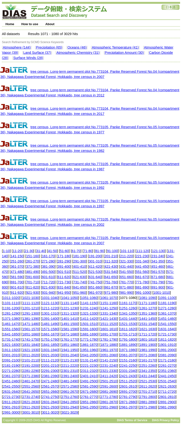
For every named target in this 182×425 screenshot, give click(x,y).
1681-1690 (89, 334)
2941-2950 (89, 407)
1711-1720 (147, 334)
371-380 (32, 266)
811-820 (32, 287)
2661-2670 (69, 391)
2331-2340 (128, 371)
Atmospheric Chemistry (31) (78, 52)
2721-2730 (11, 397)
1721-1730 (167, 334)
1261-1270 (147, 308)
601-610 (48, 277)
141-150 (17, 256)
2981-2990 (167, 407)
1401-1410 (69, 319)
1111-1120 (30, 303)
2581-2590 (89, 386)
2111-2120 (50, 360)
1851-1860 (69, 345)
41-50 (52, 251)
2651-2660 (50, 391)
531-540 (111, 272)
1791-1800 (128, 339)
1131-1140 (69, 303)
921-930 (32, 292)
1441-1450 (147, 319)
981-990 (126, 292)
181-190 (79, 256)
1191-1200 (11, 308)
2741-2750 (50, 397)
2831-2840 (50, 402)
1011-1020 (11, 298)
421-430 (111, 266)
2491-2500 (89, 381)
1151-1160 (108, 303)
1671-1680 (69, 334)
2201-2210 (50, 365)
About (50, 24)
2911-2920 (30, 407)
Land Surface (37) (37, 52)
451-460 (157, 266)
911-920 (17, 292)
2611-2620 (147, 386)
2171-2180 (167, 360)
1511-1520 (108, 324)
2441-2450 (167, 376)
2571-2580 (69, 386)
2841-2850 (69, 402)
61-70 (76, 251)
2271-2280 (11, 371)
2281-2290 (30, 371)
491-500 (48, 272)
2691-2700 (128, 391)
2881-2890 (147, 402)
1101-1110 (11, 303)
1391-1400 (50, 319)
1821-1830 (11, 345)
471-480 (17, 272)
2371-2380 (30, 376)
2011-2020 (30, 355)
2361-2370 (11, 376)
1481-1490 (50, 324)
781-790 (157, 282)
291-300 (79, 261)
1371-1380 (11, 319)
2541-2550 (11, 386)
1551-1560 (11, 329)
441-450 (142, 266)
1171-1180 (147, 303)
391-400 (64, 266)
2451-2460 (11, 381)
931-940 (48, 292)
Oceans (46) (77, 47)
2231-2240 (108, 365)
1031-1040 (50, 298)
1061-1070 (108, 298)
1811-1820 (167, 339)
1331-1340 (108, 313)
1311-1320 (69, 313)
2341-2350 (147, 371)
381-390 (48, 266)
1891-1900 (147, 345)
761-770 (126, 282)
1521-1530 (128, 324)
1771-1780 (89, 339)
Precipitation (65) (49, 47)
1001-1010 (161, 292)
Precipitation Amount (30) (124, 52)
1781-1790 (108, 339)
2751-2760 (69, 397)
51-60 (64, 251)
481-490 (32, 272)
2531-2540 (167, 381)
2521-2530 (147, 381)
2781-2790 (128, 397)
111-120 (142, 251)
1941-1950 (69, 350)
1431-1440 (128, 319)
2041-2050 (89, 355)
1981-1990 (147, 350)
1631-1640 (167, 329)
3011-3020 (50, 412)
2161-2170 (147, 360)
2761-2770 (89, 397)
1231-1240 (89, 308)
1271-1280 (167, 308)
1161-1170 (128, 303)
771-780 (142, 282)
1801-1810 (147, 339)
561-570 (157, 272)
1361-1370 (167, 313)
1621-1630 (147, 329)
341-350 (157, 261)
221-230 (142, 256)
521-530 (95, 272)
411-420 (95, 266)
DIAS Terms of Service (132, 420)
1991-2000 (167, 350)
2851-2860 (89, 402)
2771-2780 (108, 397)
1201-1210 (30, 308)
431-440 (126, 266)
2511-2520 (128, 381)
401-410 (79, 266)
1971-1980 (128, 350)
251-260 (17, 261)
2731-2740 (30, 397)
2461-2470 (30, 381)
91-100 (112, 251)
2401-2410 (89, 376)
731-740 (79, 282)
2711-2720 (167, 391)
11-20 (17, 251)
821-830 (48, 287)
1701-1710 (128, 334)
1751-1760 (50, 339)
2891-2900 (167, 402)
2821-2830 (30, 402)
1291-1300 (30, 313)
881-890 (142, 287)
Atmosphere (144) (17, 47)
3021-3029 (69, 412)
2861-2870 (108, 402)
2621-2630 (167, 386)
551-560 (142, 272)
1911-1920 (11, 350)
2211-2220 (69, 365)
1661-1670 (50, 334)
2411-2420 (108, 376)
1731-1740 (11, 339)
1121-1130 (50, 303)
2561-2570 (50, 386)
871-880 (126, 287)
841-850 (79, 287)
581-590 (17, 277)
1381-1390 (30, 319)
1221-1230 (69, 308)
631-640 (95, 277)
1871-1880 (108, 345)
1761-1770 (69, 339)
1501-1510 (89, 324)
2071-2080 (147, 355)
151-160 (32, 256)
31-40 (40, 251)
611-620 (64, 277)
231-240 (157, 256)
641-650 (111, 277)
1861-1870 (89, 345)
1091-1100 (167, 298)
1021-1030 (30, 298)
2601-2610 (128, 386)
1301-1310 (50, 313)
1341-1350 (128, 313)
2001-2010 (11, 355)
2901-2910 (11, 407)
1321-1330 (89, 313)
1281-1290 (11, 313)
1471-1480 (30, 324)
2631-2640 (11, 391)
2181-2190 (11, 365)
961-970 (95, 292)
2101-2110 (30, 360)
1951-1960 (89, 350)
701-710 (32, 282)
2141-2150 (108, 360)
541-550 (126, 272)
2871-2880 (128, 402)
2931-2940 (69, 407)
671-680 (157, 277)
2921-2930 (50, 407)
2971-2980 (147, 407)
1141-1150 (89, 303)
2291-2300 (50, 371)
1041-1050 (69, 298)
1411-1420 (89, 319)
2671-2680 (89, 391)
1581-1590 (69, 329)
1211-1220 (50, 308)
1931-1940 (50, 350)
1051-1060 (89, 298)
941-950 (64, 292)
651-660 (126, 277)
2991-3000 (11, 412)
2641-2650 (30, 391)
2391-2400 (69, 376)
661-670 (142, 277)
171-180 (64, 256)
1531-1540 (147, 324)
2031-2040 (69, 355)
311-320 (111, 261)
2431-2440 (147, 376)
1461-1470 (11, 324)
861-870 (111, 287)
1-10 (6, 251)
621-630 (79, 277)
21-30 (28, 251)
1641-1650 (11, 334)
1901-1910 (167, 345)
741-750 (95, 282)
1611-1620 (128, 329)
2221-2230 (89, 365)
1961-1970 (108, 350)
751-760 (111, 282)
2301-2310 (69, 371)
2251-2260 (147, 365)
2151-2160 (128, 360)
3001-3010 (30, 412)
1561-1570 (30, 329)
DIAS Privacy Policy (165, 420)
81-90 (99, 251)
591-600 (32, 277)
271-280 (48, 261)
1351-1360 (147, 313)
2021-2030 (50, 355)
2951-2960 (108, 407)
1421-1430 (108, 319)
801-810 (17, 287)
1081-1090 (147, 298)
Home (9, 24)
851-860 (95, 287)
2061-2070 (128, 355)
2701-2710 (147, 391)
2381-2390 (50, 376)
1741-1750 (30, 339)
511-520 (79, 272)
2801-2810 (167, 397)
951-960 (79, 292)
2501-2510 (108, 381)
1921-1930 (30, 350)
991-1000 (143, 292)
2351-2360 (167, 371)
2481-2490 (69, 381)
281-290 (64, 261)
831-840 (64, 287)
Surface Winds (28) (28, 58)
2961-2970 (128, 407)
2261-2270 (167, 365)
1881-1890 (128, 345)
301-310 (95, 261)
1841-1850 (50, 345)
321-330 (126, 261)
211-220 (126, 256)
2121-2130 (69, 360)
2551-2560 (30, 386)
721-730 (64, 282)
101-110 (127, 251)
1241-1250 (108, 308)
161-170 (48, 256)
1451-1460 (167, 319)
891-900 (157, 287)
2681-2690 (108, 391)
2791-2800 (147, 397)
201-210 (111, 256)
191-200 (95, 256)
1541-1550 (167, 324)
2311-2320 (89, 371)
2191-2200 (30, 365)
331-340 (142, 261)
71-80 (87, 251)
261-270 (32, 261)
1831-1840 (30, 345)
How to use (29, 24)
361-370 (17, 266)
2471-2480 (50, 381)
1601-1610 (108, 329)
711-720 (48, 282)
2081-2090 (167, 355)
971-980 (111, 292)
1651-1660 (30, 334)
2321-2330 (108, 371)
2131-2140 (89, 360)
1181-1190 (167, 303)
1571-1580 (50, 329)
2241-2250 (128, 365)
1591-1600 (89, 329)
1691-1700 (108, 334)
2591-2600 (108, 386)
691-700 (17, 282)
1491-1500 (69, 324)
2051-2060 (108, 355)
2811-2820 (11, 402)
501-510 (64, 272)
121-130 (158, 251)
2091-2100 (11, 360)
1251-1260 (128, 308)
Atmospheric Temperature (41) (115, 47)
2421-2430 (128, 376)
